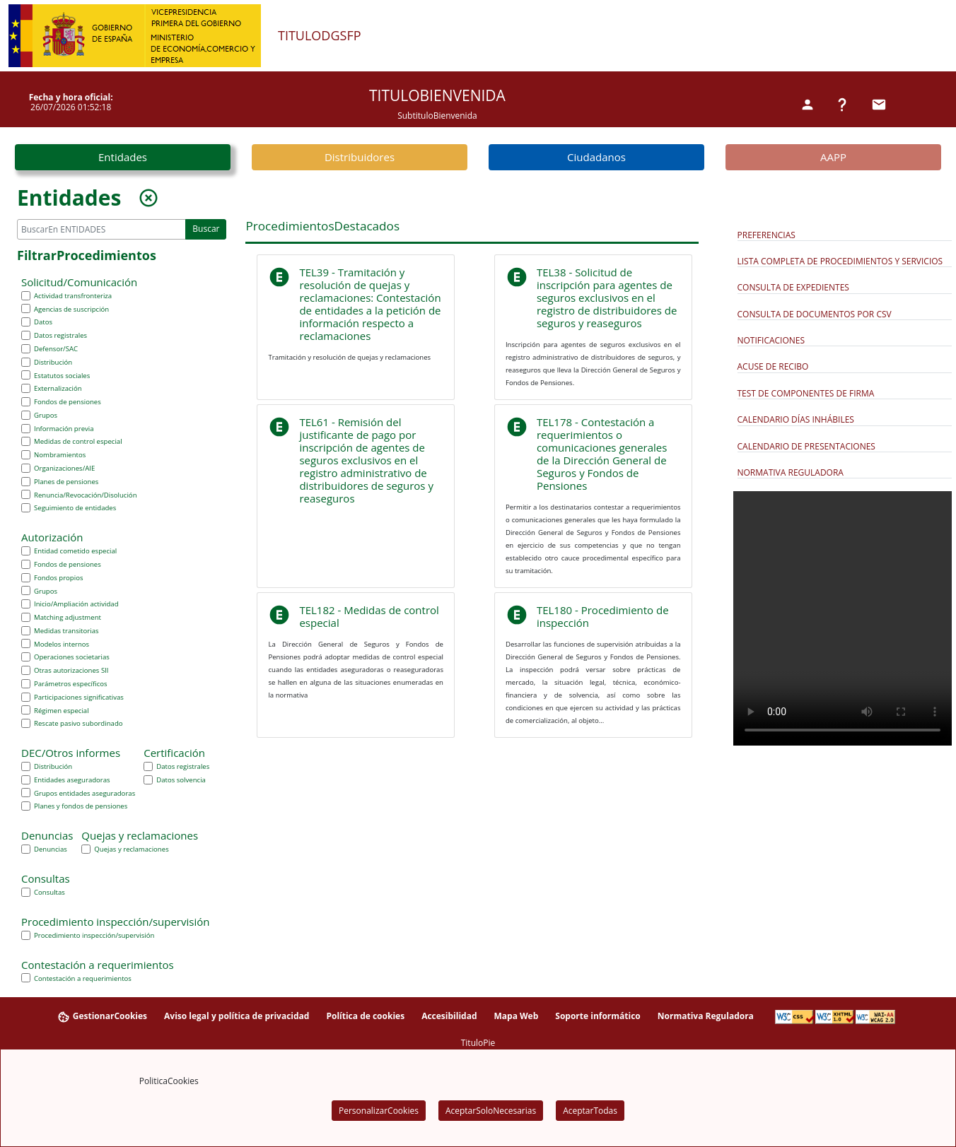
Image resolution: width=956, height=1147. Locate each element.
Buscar (205, 229)
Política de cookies (365, 1016)
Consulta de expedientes (793, 287)
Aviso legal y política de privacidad (236, 1016)
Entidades (122, 157)
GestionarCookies (102, 1017)
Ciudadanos (596, 157)
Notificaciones (771, 340)
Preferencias (766, 235)
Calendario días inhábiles (796, 419)
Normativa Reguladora (791, 472)
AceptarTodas (590, 1111)
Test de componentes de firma (806, 393)
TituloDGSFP (319, 36)
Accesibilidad (449, 1016)
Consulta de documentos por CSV (815, 314)
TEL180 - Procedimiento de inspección (603, 616)
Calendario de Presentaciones (806, 446)
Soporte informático (598, 1016)
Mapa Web (516, 1016)
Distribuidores (360, 157)
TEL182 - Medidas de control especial (368, 616)
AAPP (833, 157)
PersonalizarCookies (379, 1111)
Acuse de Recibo (773, 366)
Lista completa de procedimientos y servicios (840, 261)
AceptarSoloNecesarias (490, 1111)
